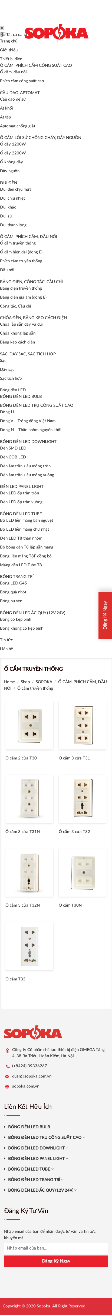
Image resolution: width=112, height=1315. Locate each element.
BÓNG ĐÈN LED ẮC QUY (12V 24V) (32, 613)
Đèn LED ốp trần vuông (21, 502)
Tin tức (6, 640)
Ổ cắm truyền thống (18, 243)
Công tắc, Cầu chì (15, 306)
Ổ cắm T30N (70, 905)
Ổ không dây (11, 162)
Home (9, 682)
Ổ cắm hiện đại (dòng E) (21, 252)
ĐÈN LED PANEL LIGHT (22, 487)
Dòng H (7, 412)
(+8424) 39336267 (29, 1066)
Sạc (3, 361)
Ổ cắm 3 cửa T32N (22, 905)
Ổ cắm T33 (15, 979)
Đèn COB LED (13, 457)
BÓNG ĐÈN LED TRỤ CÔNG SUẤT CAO (36, 406)
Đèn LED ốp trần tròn (19, 493)
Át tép (5, 117)
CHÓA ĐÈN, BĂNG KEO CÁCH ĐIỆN (33, 318)
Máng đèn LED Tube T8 (21, 565)
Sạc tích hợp (11, 378)
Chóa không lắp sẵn (17, 333)
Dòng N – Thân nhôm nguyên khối (30, 430)
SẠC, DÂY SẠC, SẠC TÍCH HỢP (28, 354)
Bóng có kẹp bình (15, 619)
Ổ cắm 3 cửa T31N (22, 832)
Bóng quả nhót (13, 592)
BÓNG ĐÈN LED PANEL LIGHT (38, 1158)
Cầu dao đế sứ (13, 99)
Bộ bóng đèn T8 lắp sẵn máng (26, 547)
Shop (25, 682)
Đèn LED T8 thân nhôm (21, 538)
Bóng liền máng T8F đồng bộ (26, 556)
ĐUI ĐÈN (8, 183)
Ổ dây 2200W (13, 153)
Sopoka (43, 1306)
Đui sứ (6, 216)
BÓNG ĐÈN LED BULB (21, 397)
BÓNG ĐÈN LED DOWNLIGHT (28, 442)
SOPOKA (44, 682)
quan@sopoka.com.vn (31, 1076)
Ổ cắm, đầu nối (13, 72)
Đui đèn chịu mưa (16, 189)
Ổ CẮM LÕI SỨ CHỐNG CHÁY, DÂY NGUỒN (40, 138)
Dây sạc (7, 370)
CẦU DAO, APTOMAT (20, 93)
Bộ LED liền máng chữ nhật (24, 529)
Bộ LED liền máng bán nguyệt (26, 520)
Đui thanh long (13, 225)
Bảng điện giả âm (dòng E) (23, 297)
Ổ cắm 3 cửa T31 (74, 758)
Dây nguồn (9, 171)
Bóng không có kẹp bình (21, 628)
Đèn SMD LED (13, 448)
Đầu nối (7, 270)
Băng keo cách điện (17, 342)
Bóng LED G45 (13, 583)
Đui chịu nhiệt (12, 198)
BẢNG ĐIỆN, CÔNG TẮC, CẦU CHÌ (31, 282)
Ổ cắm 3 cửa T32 (74, 832)
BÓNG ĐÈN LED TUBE (21, 514)
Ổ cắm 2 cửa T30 (21, 758)
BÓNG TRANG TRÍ (17, 577)
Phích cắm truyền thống (21, 261)
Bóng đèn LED (13, 390)
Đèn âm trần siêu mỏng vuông (27, 475)
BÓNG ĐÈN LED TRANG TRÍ (36, 1179)
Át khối (6, 108)
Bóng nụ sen (11, 601)
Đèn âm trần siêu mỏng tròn (25, 466)
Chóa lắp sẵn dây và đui (21, 324)
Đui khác (8, 207)
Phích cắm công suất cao (22, 81)
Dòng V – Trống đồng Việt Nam (27, 421)
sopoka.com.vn (25, 1086)
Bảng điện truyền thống (21, 288)
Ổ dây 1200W (13, 144)
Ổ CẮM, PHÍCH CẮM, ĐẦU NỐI (28, 237)
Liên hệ (6, 649)
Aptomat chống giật (17, 126)
